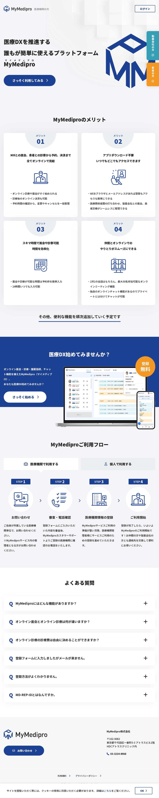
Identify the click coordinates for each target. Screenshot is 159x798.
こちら (107, 791)
